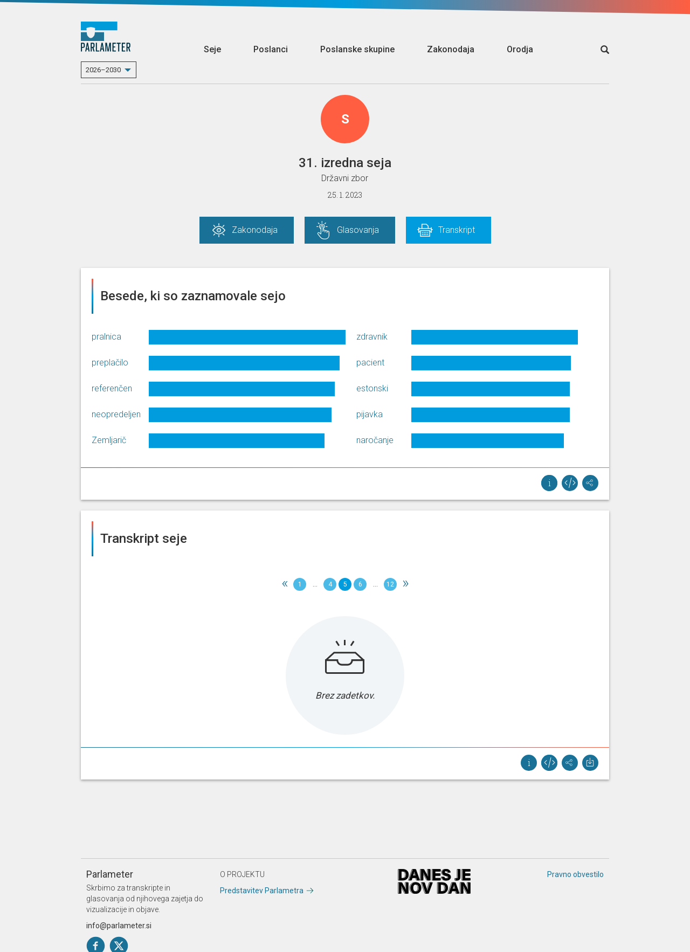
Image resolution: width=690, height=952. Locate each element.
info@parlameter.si (118, 925)
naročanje (375, 440)
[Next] (405, 584)
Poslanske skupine (357, 49)
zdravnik (372, 337)
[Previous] (284, 584)
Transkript (456, 230)
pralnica (106, 337)
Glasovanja (358, 230)
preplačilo (110, 362)
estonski (372, 388)
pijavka (369, 414)
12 (390, 584)
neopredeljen (116, 414)
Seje (212, 49)
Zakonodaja (450, 49)
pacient (370, 362)
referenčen (112, 388)
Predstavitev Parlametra (261, 890)
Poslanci (270, 49)
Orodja (520, 49)
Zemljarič (109, 440)
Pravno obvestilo (575, 874)
